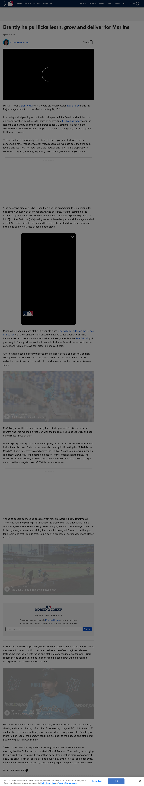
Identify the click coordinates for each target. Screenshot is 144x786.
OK (116, 781)
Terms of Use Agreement (67, 783)
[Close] (140, 781)
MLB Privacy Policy (48, 783)
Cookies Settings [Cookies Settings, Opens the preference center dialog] (98, 781)
